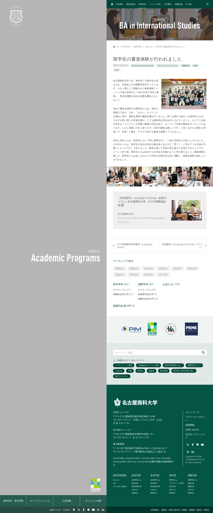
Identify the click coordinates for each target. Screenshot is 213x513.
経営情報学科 (136, 486)
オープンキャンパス (40, 500)
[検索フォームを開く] (207, 4)
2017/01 (163, 274)
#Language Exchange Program (143, 66)
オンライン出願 (93, 500)
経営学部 (136, 475)
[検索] (203, 352)
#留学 (195, 66)
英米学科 (191, 483)
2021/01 (192, 268)
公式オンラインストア (195, 436)
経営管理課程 (120, 475)
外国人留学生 (174, 510)
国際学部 (137, 47)
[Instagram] (98, 510)
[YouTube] (93, 510)
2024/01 (148, 268)
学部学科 (142, 4)
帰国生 (185, 510)
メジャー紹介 (155, 4)
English (66, 509)
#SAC (117, 70)
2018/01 (148, 274)
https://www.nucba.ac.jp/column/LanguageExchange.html (141, 220)
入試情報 (66, 500)
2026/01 (119, 268)
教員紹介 (135, 493)
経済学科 (153, 483)
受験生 (164, 510)
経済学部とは (155, 480)
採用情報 (189, 425)
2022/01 (177, 268)
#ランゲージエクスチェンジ (168, 66)
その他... (189, 4)
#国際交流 (185, 66)
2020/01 (119, 274)
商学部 (172, 475)
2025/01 (134, 268)
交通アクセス (55, 510)
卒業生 (206, 510)
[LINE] (88, 510)
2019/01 (134, 274)
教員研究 (130, 4)
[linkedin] (103, 510)
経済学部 (154, 475)
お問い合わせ (192, 429)
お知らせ (149, 47)
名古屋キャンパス (122, 429)
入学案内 (168, 4)
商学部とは (173, 480)
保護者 (192, 510)
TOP (116, 47)
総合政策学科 (155, 486)
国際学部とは (193, 480)
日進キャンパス (121, 412)
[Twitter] (78, 510)
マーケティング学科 (176, 483)
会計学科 (172, 486)
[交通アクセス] (74, 510)
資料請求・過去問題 (13, 500)
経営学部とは (136, 480)
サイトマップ (192, 412)
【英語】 (120, 486)
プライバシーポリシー (195, 419)
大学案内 (119, 4)
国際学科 (191, 486)
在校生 (199, 510)
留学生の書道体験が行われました (170, 47)
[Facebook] (83, 510)
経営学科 (135, 483)
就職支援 (179, 4)
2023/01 (163, 268)
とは (116, 480)
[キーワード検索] (156, 352)
